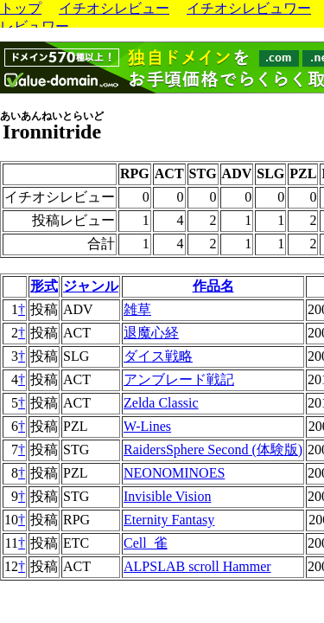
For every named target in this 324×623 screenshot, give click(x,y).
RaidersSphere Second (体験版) (213, 449)
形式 (44, 286)
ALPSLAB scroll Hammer (197, 566)
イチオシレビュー (114, 8)
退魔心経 (151, 332)
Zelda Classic (161, 402)
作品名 (213, 286)
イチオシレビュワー (249, 8)
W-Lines (147, 426)
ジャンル (90, 286)
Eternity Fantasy (169, 519)
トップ (20, 8)
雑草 (137, 309)
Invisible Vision (167, 496)
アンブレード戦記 (179, 379)
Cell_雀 (146, 543)
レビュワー (34, 26)
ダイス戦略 (158, 356)
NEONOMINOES (174, 473)
